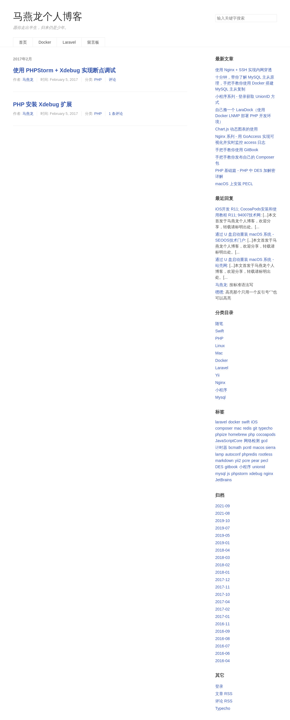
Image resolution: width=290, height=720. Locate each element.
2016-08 (222, 638)
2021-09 (222, 506)
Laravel (69, 42)
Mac (219, 353)
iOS (254, 422)
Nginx (220, 382)
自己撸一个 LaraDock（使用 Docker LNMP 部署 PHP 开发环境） (243, 115)
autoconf (232, 454)
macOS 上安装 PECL (234, 183)
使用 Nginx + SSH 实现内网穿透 (243, 69)
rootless (265, 454)
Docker (45, 42)
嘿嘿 (219, 292)
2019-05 (222, 535)
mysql (220, 473)
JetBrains (223, 480)
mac (237, 428)
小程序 (221, 390)
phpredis (249, 454)
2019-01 (222, 542)
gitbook (231, 466)
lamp (219, 454)
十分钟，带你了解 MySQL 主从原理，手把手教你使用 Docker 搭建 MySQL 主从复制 (244, 83)
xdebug (255, 473)
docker (234, 422)
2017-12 (222, 579)
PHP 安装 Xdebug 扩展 (42, 104)
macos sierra (264, 447)
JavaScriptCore (228, 440)
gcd (264, 440)
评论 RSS (224, 701)
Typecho (222, 708)
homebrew (237, 434)
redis (247, 428)
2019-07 (222, 528)
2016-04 (222, 660)
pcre (246, 460)
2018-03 (222, 557)
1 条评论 (116, 113)
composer (224, 428)
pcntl (247, 447)
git (255, 428)
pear (255, 460)
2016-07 (222, 646)
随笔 (219, 323)
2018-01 (222, 572)
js (228, 473)
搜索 (272, 18)
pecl (264, 460)
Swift (219, 331)
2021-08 (222, 513)
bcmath (235, 447)
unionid (258, 466)
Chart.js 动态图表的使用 (236, 129)
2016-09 (222, 631)
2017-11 (222, 587)
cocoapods (266, 434)
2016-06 (222, 653)
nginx (268, 473)
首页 (23, 42)
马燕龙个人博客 (47, 16)
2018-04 (222, 550)
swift (246, 422)
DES (219, 466)
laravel (221, 422)
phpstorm (239, 473)
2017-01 (222, 616)
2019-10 (222, 520)
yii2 (238, 460)
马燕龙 (27, 79)
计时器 (221, 447)
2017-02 (222, 609)
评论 (112, 79)
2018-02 (222, 565)
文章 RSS (224, 693)
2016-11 (222, 624)
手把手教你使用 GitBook (236, 149)
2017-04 (222, 601)
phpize (221, 434)
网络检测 (252, 440)
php (251, 434)
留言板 (93, 42)
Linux (220, 345)
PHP (98, 79)
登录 (219, 686)
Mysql (220, 397)
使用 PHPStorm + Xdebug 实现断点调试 (64, 70)
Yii (217, 375)
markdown (224, 460)
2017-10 (222, 594)
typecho (265, 428)
